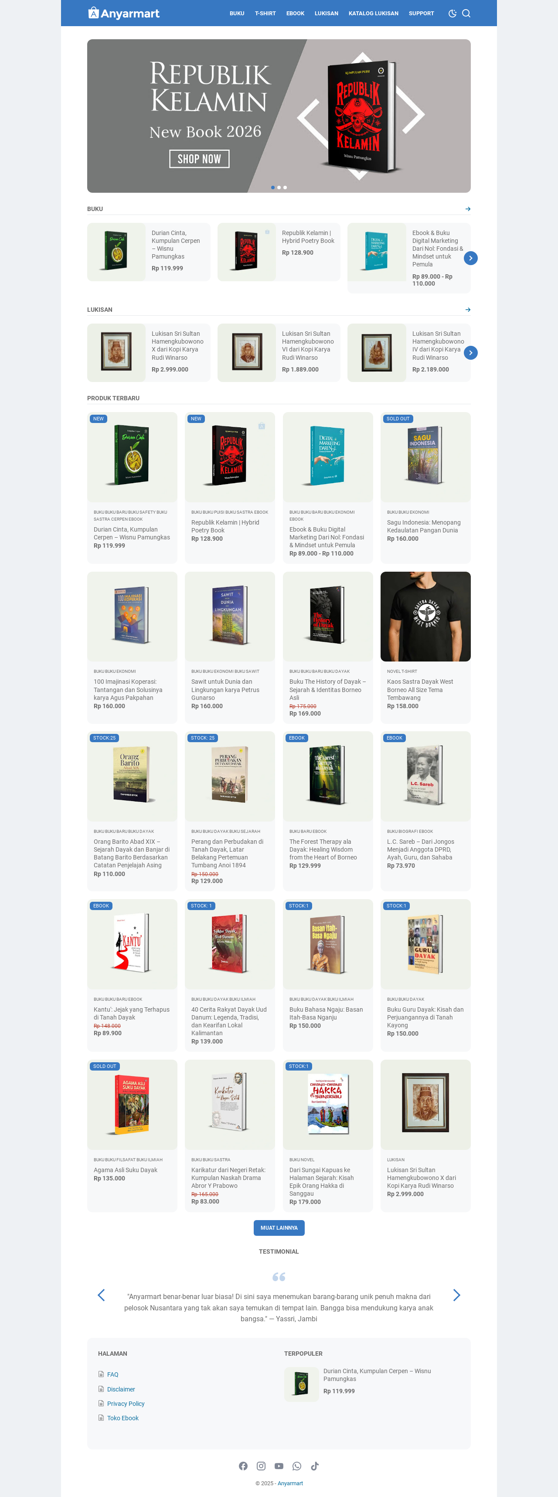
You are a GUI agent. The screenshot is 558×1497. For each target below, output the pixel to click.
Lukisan (326, 13)
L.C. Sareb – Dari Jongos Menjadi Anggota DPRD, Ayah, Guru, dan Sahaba (420, 849)
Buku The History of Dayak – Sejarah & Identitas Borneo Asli (327, 689)
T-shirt (265, 13)
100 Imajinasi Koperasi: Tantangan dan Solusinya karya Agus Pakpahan (128, 689)
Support (421, 13)
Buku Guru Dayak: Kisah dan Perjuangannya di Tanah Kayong (425, 1017)
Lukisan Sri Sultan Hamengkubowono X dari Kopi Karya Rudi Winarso (421, 1177)
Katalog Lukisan (373, 13)
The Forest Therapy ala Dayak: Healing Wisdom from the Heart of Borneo (323, 849)
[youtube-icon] (279, 1466)
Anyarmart (290, 1483)
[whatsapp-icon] (296, 1466)
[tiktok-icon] (314, 1466)
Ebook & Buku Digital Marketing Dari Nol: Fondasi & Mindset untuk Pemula (437, 248)
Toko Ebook (123, 1418)
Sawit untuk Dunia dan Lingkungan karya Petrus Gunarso (225, 689)
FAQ (113, 1374)
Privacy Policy (126, 1403)
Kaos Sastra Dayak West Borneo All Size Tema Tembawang (420, 689)
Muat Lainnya (279, 1228)
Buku (237, 13)
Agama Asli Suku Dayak (125, 1169)
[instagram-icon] (261, 1466)
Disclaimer (121, 1389)
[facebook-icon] (243, 1466)
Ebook (295, 13)
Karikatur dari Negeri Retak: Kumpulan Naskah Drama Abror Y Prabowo (228, 1177)
